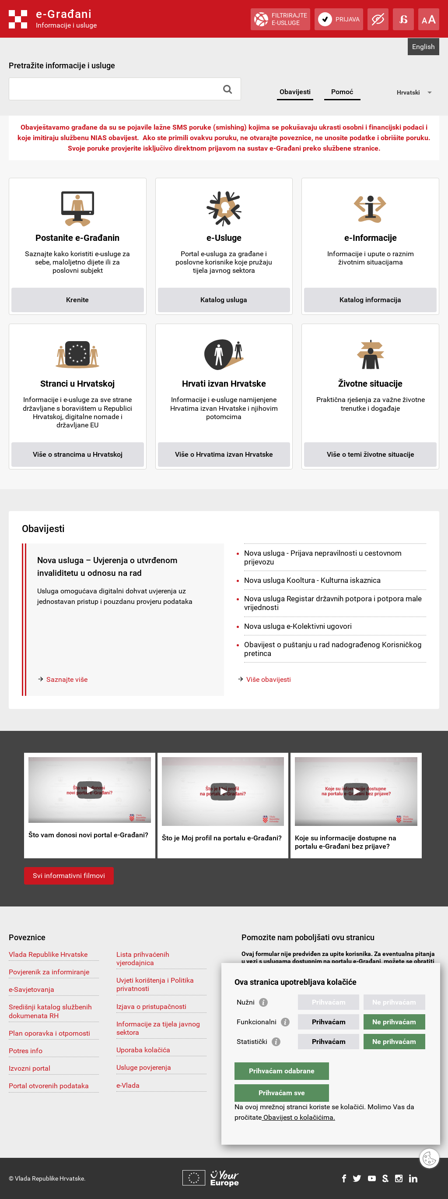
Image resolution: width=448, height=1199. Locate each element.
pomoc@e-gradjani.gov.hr (288, 968)
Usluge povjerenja (143, 1067)
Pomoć (342, 92)
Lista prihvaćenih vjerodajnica (142, 958)
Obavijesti (295, 92)
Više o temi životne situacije (370, 454)
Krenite (77, 300)
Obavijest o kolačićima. (298, 1117)
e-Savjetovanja (31, 989)
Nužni (246, 1020)
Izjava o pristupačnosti (151, 1006)
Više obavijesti (268, 679)
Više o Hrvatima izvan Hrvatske (224, 454)
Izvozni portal (29, 1068)
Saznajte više (67, 679)
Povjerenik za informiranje (49, 972)
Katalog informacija (370, 300)
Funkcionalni (256, 1039)
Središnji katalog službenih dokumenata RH (50, 1011)
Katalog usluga (223, 300)
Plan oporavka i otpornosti (49, 1033)
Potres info (25, 1051)
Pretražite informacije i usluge (62, 65)
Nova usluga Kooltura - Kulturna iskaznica (312, 580)
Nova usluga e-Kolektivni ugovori (298, 626)
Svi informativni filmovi (69, 875)
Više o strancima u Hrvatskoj (77, 454)
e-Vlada (128, 1085)
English (423, 46)
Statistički (252, 1059)
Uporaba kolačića (143, 1050)
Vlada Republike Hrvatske (48, 954)
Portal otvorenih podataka (49, 1086)
